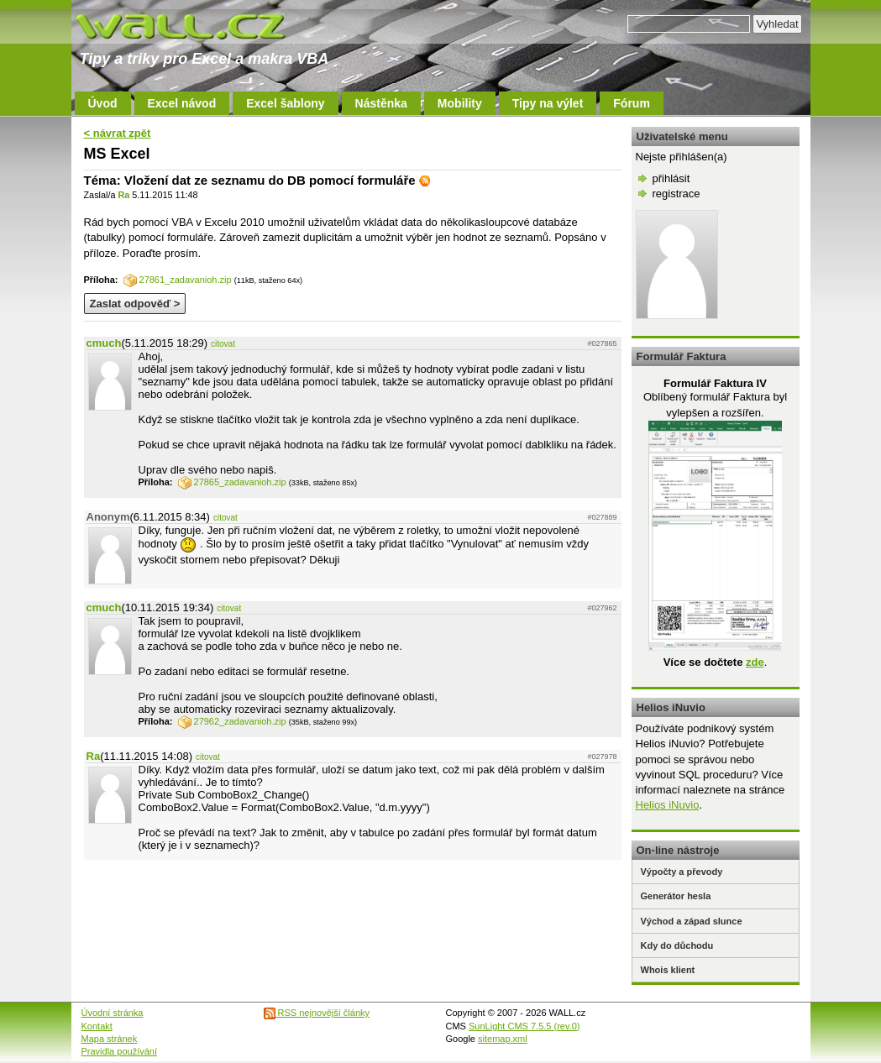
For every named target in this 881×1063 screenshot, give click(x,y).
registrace (676, 193)
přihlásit (671, 178)
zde (755, 662)
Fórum (631, 103)
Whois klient (668, 970)
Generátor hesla (676, 896)
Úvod (103, 103)
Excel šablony (285, 103)
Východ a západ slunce (691, 921)
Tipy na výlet (548, 103)
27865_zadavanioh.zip (232, 482)
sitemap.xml (502, 1039)
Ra (123, 195)
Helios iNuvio (668, 805)
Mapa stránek (109, 1039)
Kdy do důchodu (677, 945)
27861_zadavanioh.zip (177, 280)
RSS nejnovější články (317, 1013)
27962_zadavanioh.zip (232, 721)
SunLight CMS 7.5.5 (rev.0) (524, 1026)
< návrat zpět (117, 133)
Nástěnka (381, 103)
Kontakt (97, 1026)
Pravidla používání (119, 1051)
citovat (223, 343)
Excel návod (182, 103)
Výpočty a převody (682, 872)
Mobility (460, 103)
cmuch (104, 343)
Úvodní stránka (112, 1013)
